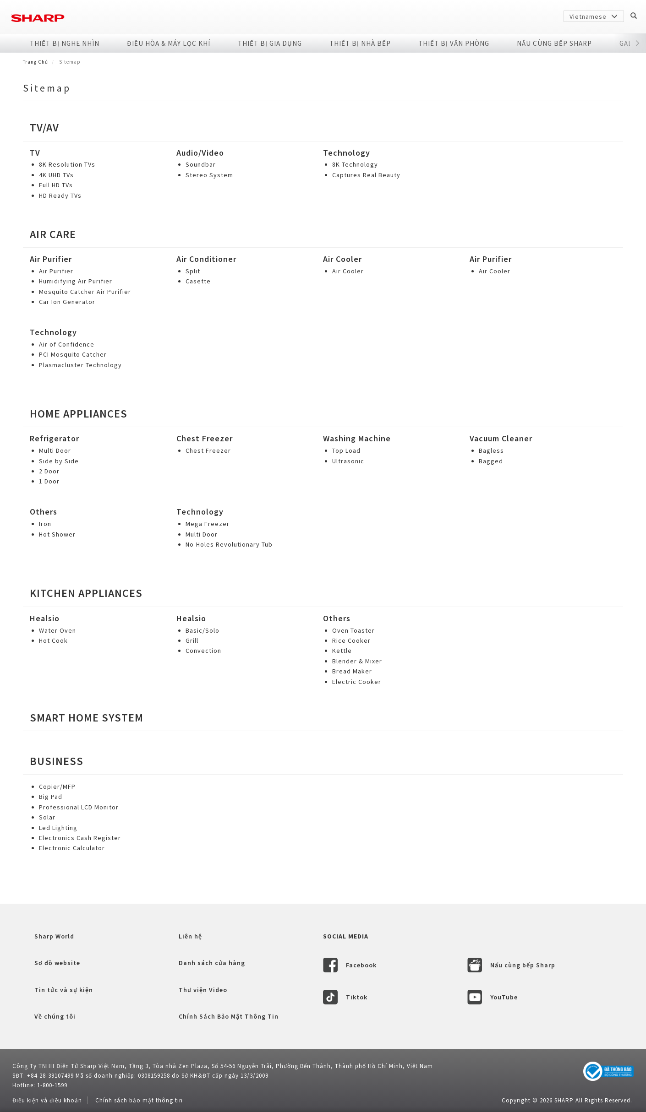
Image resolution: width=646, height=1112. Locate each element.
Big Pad (50, 796)
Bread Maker (352, 671)
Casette (198, 281)
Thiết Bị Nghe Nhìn (64, 43)
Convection (203, 650)
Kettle (342, 650)
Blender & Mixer (357, 661)
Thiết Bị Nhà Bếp (360, 43)
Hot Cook (53, 640)
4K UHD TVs (56, 175)
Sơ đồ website (57, 963)
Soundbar (201, 164)
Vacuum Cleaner (501, 438)
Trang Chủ (35, 62)
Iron (45, 524)
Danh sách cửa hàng (212, 963)
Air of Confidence (66, 344)
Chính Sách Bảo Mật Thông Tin (229, 1016)
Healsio (45, 618)
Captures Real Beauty (366, 175)
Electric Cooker (356, 682)
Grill (192, 640)
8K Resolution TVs (67, 164)
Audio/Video (200, 152)
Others (43, 511)
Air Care (53, 234)
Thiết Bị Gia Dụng (270, 43)
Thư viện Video (203, 990)
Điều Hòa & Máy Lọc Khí (168, 43)
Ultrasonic (348, 461)
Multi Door (55, 450)
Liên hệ (190, 936)
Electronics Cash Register (80, 838)
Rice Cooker (351, 640)
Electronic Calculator (72, 848)
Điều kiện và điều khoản (47, 1100)
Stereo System (209, 175)
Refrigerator (54, 438)
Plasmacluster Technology (80, 365)
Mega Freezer (208, 524)
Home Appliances (78, 414)
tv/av (44, 127)
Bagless (491, 450)
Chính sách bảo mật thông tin (139, 1100)
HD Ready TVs (60, 195)
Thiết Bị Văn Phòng (453, 43)
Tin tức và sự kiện (63, 990)
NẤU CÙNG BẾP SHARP (554, 43)
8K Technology (355, 164)
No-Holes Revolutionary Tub (229, 544)
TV (35, 152)
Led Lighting (58, 828)
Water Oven (57, 630)
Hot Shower (57, 534)
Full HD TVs (56, 185)
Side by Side (59, 461)
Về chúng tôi (55, 1016)
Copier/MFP (57, 786)
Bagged (491, 461)
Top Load (346, 450)
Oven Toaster (353, 630)
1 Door (49, 481)
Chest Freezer (204, 438)
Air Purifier (51, 259)
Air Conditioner (206, 259)
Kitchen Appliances (86, 593)
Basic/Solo (202, 630)
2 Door (49, 471)
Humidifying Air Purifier (75, 281)
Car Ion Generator (67, 302)
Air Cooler (342, 259)
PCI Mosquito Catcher (73, 354)
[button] (637, 43)
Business (56, 761)
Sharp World (54, 936)
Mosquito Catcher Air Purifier (85, 291)
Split (193, 271)
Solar (47, 817)
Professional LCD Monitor (79, 807)
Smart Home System (86, 718)
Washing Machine (357, 438)
